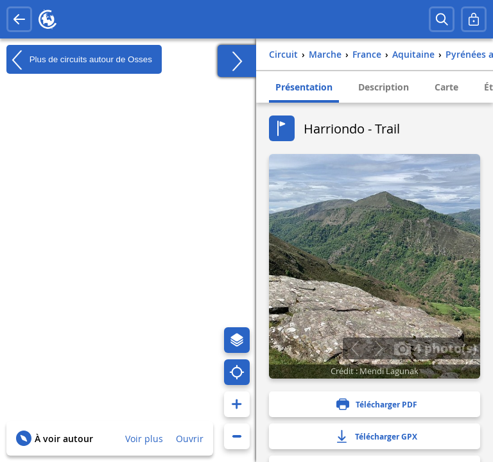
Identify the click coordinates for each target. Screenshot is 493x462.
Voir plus (144, 438)
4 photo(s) (435, 348)
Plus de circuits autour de (79, 59)
